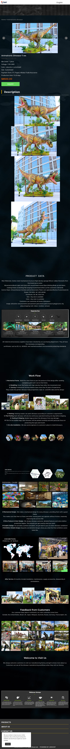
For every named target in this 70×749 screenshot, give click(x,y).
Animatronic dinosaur (15, 19)
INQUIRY (10, 84)
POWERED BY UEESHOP (48, 747)
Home (3, 19)
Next (66, 38)
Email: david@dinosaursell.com (13, 738)
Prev (3, 38)
